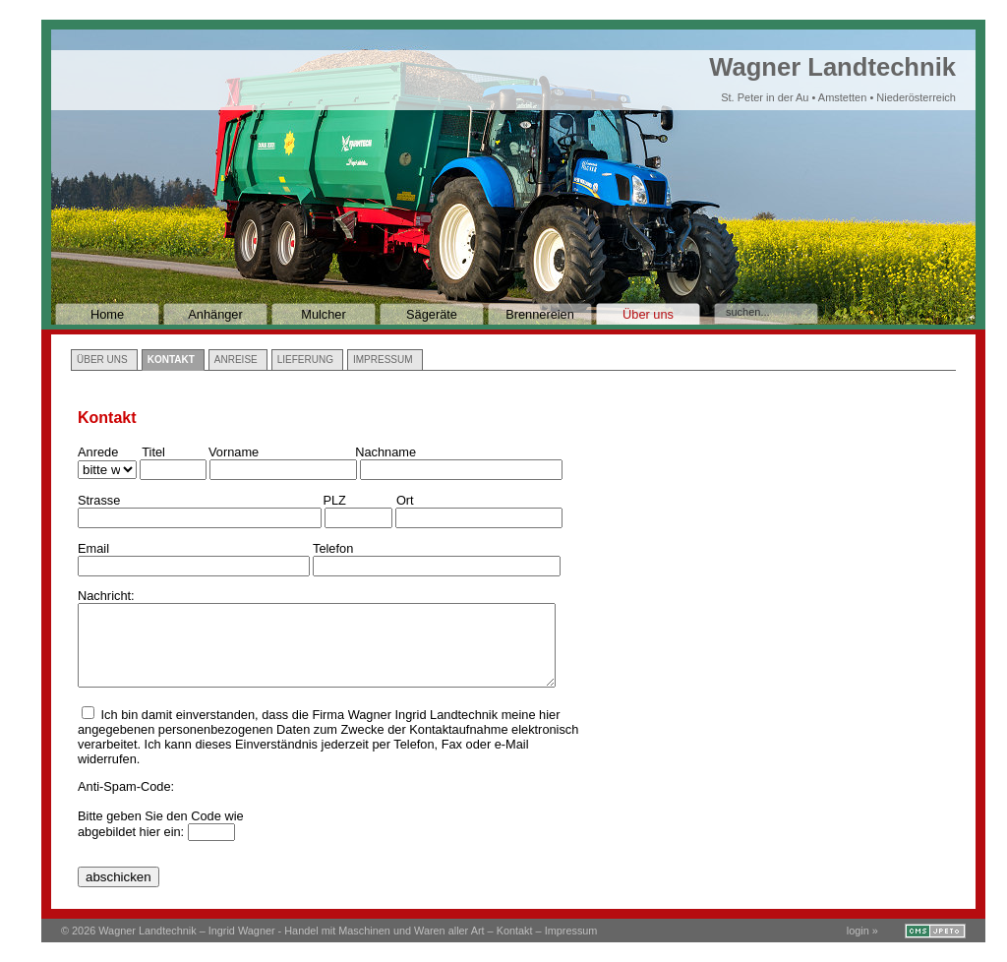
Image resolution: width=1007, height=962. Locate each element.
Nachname (385, 452)
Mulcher (323, 314)
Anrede (98, 452)
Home (107, 314)
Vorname (233, 452)
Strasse (99, 500)
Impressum (383, 359)
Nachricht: (106, 595)
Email (93, 548)
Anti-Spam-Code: (126, 786)
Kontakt (171, 359)
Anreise (236, 359)
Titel (153, 452)
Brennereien (539, 314)
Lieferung (305, 359)
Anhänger (215, 314)
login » (862, 930)
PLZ (334, 500)
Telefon (333, 548)
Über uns (648, 314)
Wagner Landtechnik (832, 78)
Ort (405, 500)
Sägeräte (431, 314)
